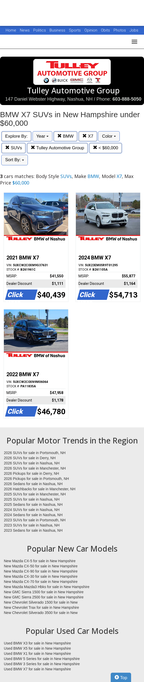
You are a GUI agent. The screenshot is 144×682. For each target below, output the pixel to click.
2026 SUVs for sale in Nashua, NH (32, 463)
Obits (106, 30)
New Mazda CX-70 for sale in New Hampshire (41, 582)
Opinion (91, 30)
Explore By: (16, 136)
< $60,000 (105, 147)
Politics (39, 30)
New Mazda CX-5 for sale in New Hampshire (40, 561)
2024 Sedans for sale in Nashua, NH (33, 515)
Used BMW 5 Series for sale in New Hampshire (42, 659)
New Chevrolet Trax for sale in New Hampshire (41, 607)
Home (11, 30)
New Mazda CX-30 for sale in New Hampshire (41, 576)
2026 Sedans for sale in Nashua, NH (33, 484)
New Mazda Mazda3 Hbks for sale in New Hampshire (46, 587)
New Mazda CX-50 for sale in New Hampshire (41, 566)
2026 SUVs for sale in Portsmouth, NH (35, 453)
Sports (75, 30)
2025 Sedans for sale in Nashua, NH (33, 504)
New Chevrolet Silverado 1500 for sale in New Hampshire (41, 602)
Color (109, 136)
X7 (87, 136)
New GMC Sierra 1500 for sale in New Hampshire (44, 592)
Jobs (134, 30)
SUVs (13, 147)
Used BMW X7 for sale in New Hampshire (37, 669)
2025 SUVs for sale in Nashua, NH (32, 499)
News (25, 30)
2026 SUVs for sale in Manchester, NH (35, 468)
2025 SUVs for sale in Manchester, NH (35, 494)
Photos (120, 30)
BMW (65, 136)
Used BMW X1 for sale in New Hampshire (37, 653)
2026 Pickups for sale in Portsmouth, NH (36, 479)
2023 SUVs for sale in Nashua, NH (32, 525)
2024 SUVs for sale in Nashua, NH (32, 510)
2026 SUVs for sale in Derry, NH (29, 458)
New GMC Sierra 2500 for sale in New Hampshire (44, 597)
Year (42, 136)
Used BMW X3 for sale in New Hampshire (37, 643)
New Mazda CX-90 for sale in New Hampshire (41, 571)
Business (58, 30)
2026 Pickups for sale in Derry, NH (31, 473)
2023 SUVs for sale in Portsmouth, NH (35, 520)
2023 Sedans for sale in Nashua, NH (33, 530)
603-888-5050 (127, 99)
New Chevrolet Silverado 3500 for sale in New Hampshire (41, 613)
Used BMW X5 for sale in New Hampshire (37, 648)
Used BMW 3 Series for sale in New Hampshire (42, 664)
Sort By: (14, 159)
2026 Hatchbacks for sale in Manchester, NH (39, 489)
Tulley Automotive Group (57, 147)
